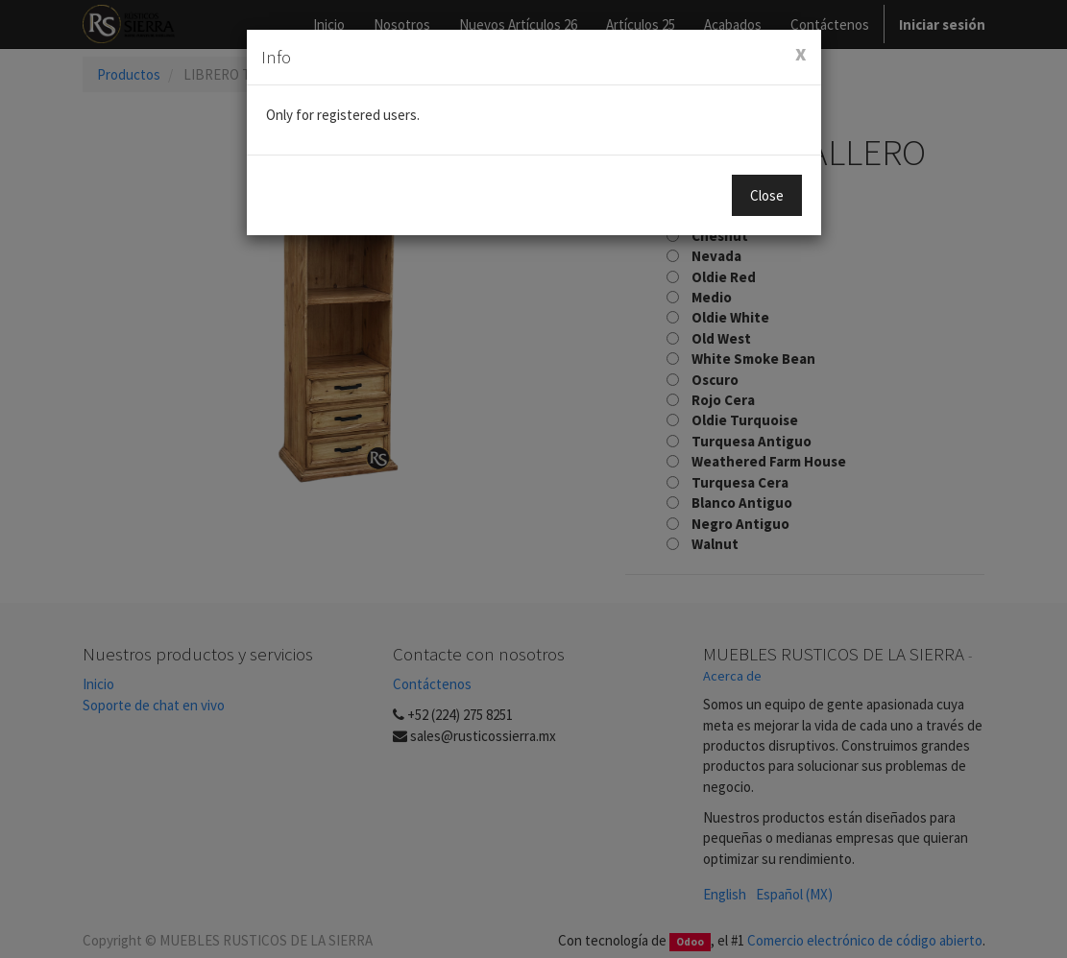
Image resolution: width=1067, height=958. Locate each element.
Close (767, 195)
